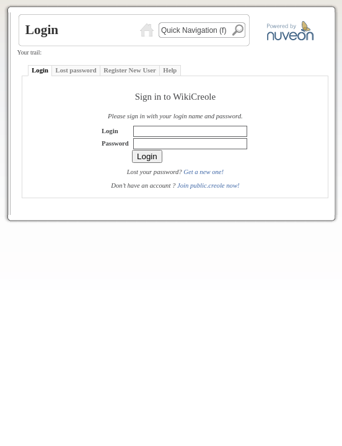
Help (170, 70)
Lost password (76, 70)
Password (115, 143)
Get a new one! (203, 171)
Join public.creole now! (208, 185)
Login (40, 70)
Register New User (129, 70)
